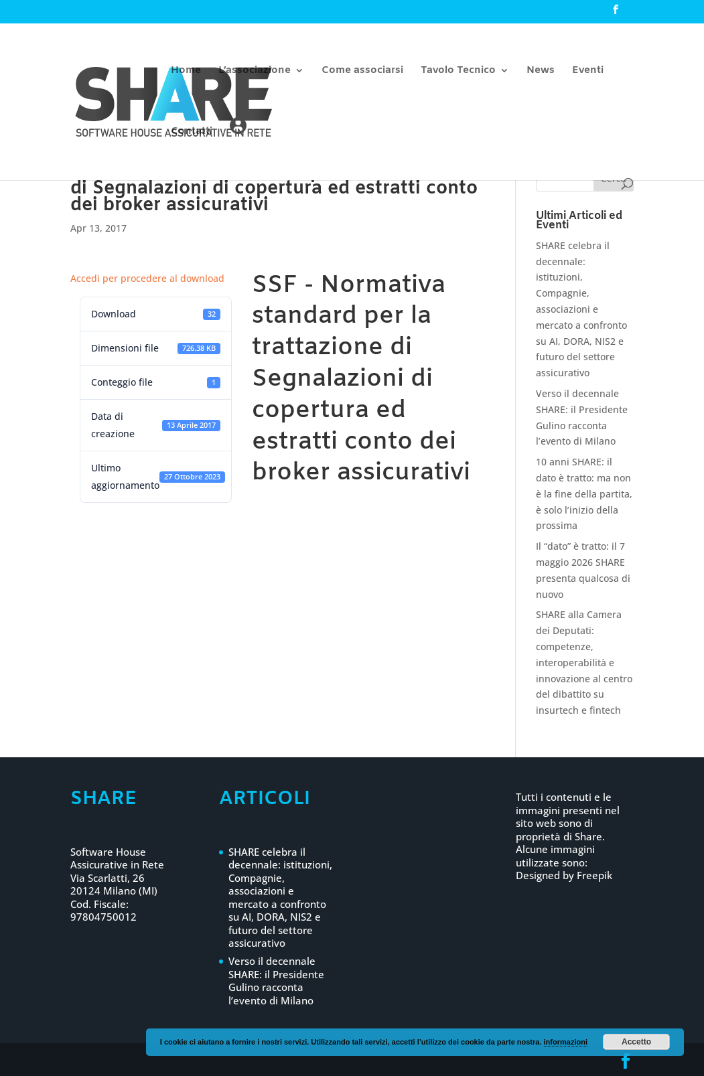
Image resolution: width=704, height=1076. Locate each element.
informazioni (565, 1042)
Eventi (588, 71)
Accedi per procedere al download (147, 278)
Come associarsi (362, 71)
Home (186, 71)
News (540, 71)
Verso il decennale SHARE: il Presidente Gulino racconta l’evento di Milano (276, 980)
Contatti (191, 132)
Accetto (636, 1042)
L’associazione (254, 71)
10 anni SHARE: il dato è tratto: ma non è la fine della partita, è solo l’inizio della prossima (584, 493)
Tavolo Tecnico (458, 71)
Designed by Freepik (564, 875)
